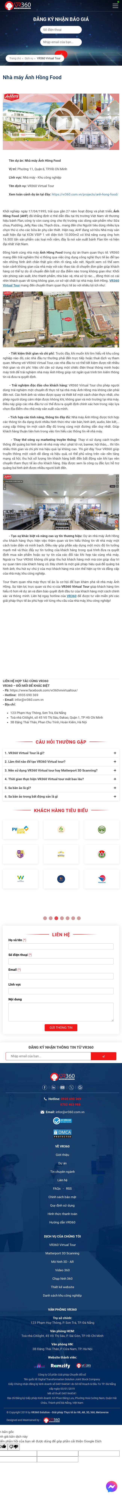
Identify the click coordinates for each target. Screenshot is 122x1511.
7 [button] (79, 918)
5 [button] (67, 918)
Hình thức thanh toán (62, 1214)
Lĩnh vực (14, 984)
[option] (20, 854)
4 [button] (62, 918)
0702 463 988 (70, 1104)
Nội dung (15, 999)
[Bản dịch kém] (14, 1447)
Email (12, 970)
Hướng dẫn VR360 (62, 1222)
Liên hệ (62, 1180)
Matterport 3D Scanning (62, 1253)
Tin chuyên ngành (62, 1172)
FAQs (57, 1188)
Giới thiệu (62, 1155)
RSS (69, 1188)
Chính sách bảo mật (62, 1197)
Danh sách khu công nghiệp (62, 1295)
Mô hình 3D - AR (62, 1262)
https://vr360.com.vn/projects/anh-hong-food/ (85, 194)
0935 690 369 (71, 1099)
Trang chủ (15, 58)
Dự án (62, 1163)
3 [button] (56, 918)
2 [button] (51, 918)
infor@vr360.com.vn (70, 1112)
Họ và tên (15, 940)
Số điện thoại (18, 955)
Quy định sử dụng (62, 1205)
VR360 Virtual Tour (62, 1245)
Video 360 (62, 1270)
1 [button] (45, 918)
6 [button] (73, 918)
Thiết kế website (62, 1287)
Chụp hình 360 (62, 1278)
